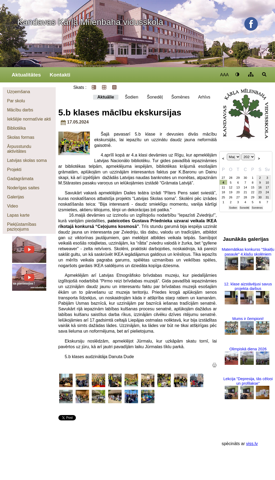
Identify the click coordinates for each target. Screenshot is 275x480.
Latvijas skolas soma (27, 160)
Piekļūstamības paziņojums (21, 226)
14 (245, 187)
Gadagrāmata (20, 178)
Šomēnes (180, 97)
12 (230, 187)
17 (267, 187)
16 (260, 187)
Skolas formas (20, 137)
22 (252, 192)
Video (12, 206)
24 (267, 192)
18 (223, 192)
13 (237, 187)
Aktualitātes (26, 75)
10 (267, 182)
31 (267, 197)
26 (230, 197)
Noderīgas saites (23, 188)
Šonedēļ (155, 97)
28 (230, 177)
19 (230, 192)
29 (237, 177)
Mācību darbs (20, 110)
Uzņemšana (18, 91)
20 (237, 192)
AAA (224, 74)
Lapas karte (18, 215)
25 (223, 197)
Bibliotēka (16, 128)
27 (223, 177)
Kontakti (60, 75)
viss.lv (252, 443)
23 (260, 192)
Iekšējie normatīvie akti (29, 119)
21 (245, 192)
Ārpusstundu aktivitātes (19, 149)
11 (223, 187)
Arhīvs (204, 97)
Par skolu (16, 101)
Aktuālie (105, 97)
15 (252, 187)
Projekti (14, 169)
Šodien (131, 97)
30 (245, 177)
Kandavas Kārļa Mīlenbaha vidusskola (90, 22)
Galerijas (15, 197)
